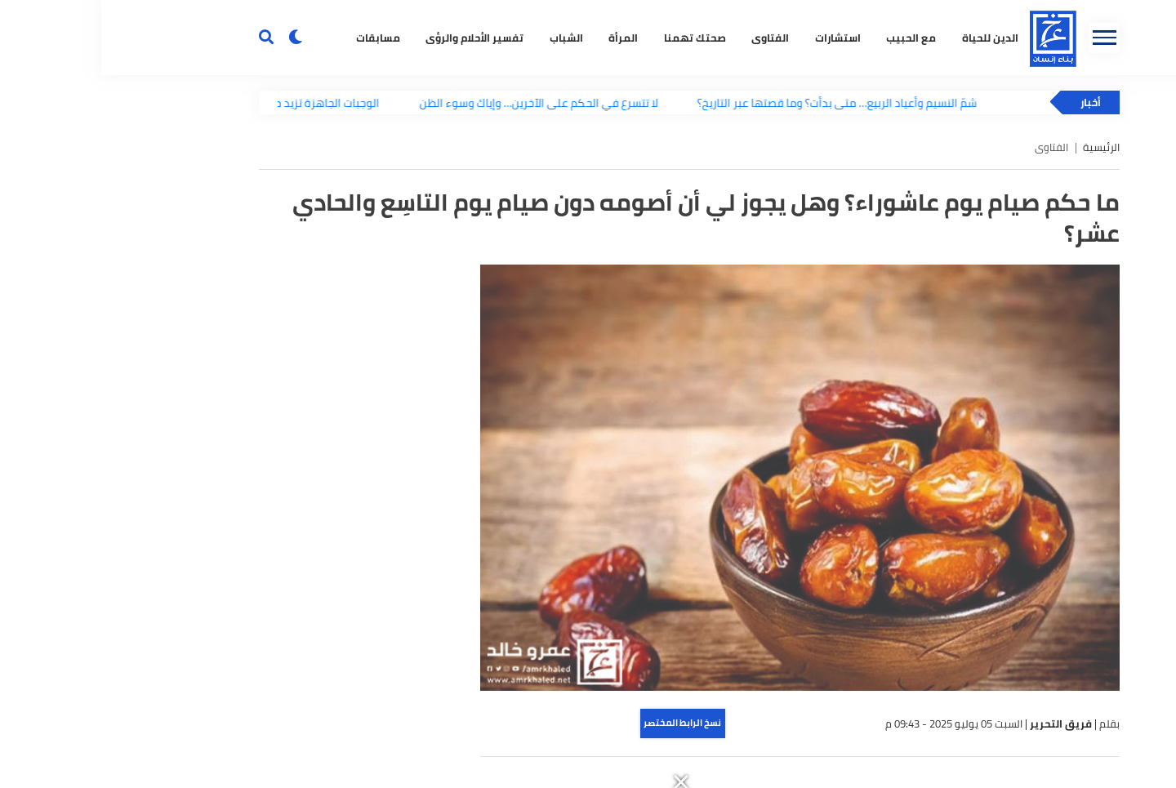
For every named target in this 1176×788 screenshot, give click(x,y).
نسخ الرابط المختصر (581, 723)
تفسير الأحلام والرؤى (373, 38)
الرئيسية (1000, 147)
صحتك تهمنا (594, 38)
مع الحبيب (810, 38)
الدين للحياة (889, 38)
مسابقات (277, 38)
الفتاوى (669, 38)
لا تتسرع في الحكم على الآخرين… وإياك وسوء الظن (440, 102)
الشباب (465, 38)
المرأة (522, 38)
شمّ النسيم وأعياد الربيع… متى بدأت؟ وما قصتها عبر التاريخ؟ (739, 102)
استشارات (737, 38)
